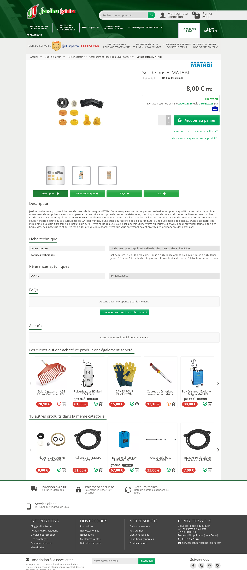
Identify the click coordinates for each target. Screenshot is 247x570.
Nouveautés (87, 517)
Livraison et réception (43, 517)
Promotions (34, 35)
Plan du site (37, 530)
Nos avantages (39, 522)
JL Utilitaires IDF (179, 564)
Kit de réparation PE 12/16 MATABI (51, 459)
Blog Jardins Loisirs (41, 509)
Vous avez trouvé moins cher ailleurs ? (195, 131)
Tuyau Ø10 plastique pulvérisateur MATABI (197, 459)
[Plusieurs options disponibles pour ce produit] (137, 403)
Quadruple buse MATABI (161, 459)
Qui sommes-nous (140, 509)
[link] (193, 549)
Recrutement (137, 513)
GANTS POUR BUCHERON (124, 392)
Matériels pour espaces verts (39, 27)
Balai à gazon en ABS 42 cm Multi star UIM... (51, 392)
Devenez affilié (77, 564)
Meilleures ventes (90, 522)
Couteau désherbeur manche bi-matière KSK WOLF (161, 394)
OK (151, 15)
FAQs (124, 193)
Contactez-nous (138, 526)
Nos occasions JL (89, 513)
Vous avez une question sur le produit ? (194, 138)
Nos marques (136, 27)
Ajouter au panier (196, 120)
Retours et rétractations (44, 513)
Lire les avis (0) (173, 78)
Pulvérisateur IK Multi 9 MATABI (88, 392)
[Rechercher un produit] (124, 15)
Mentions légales (139, 517)
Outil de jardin (89, 27)
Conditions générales (142, 522)
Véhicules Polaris (207, 564)
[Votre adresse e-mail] (115, 544)
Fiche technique (87, 193)
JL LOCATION (155, 564)
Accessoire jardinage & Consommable (66, 27)
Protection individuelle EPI (113, 27)
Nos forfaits (154, 27)
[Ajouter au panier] (64, 403)
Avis (161, 193)
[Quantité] (162, 120)
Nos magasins (113, 564)
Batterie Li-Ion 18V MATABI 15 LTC (124, 459)
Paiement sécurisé (41, 526)
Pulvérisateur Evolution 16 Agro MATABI (197, 392)
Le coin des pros (189, 30)
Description (50, 193)
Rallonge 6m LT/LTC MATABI (88, 459)
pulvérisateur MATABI (165, 223)
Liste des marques (90, 526)
